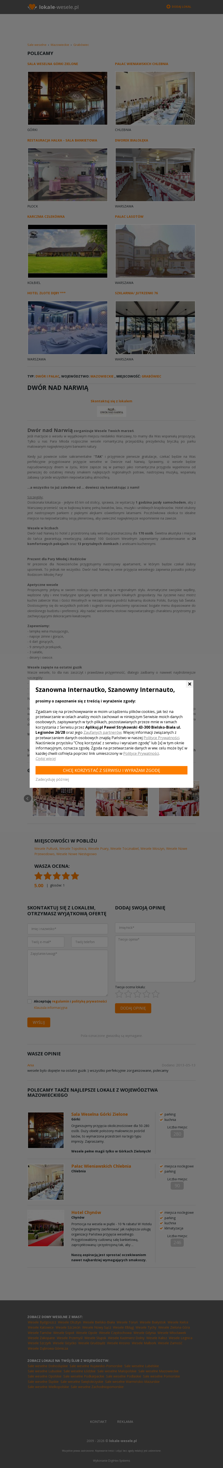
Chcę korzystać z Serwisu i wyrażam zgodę (111, 770)
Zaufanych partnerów (102, 732)
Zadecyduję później (52, 779)
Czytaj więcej (46, 758)
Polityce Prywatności (161, 737)
